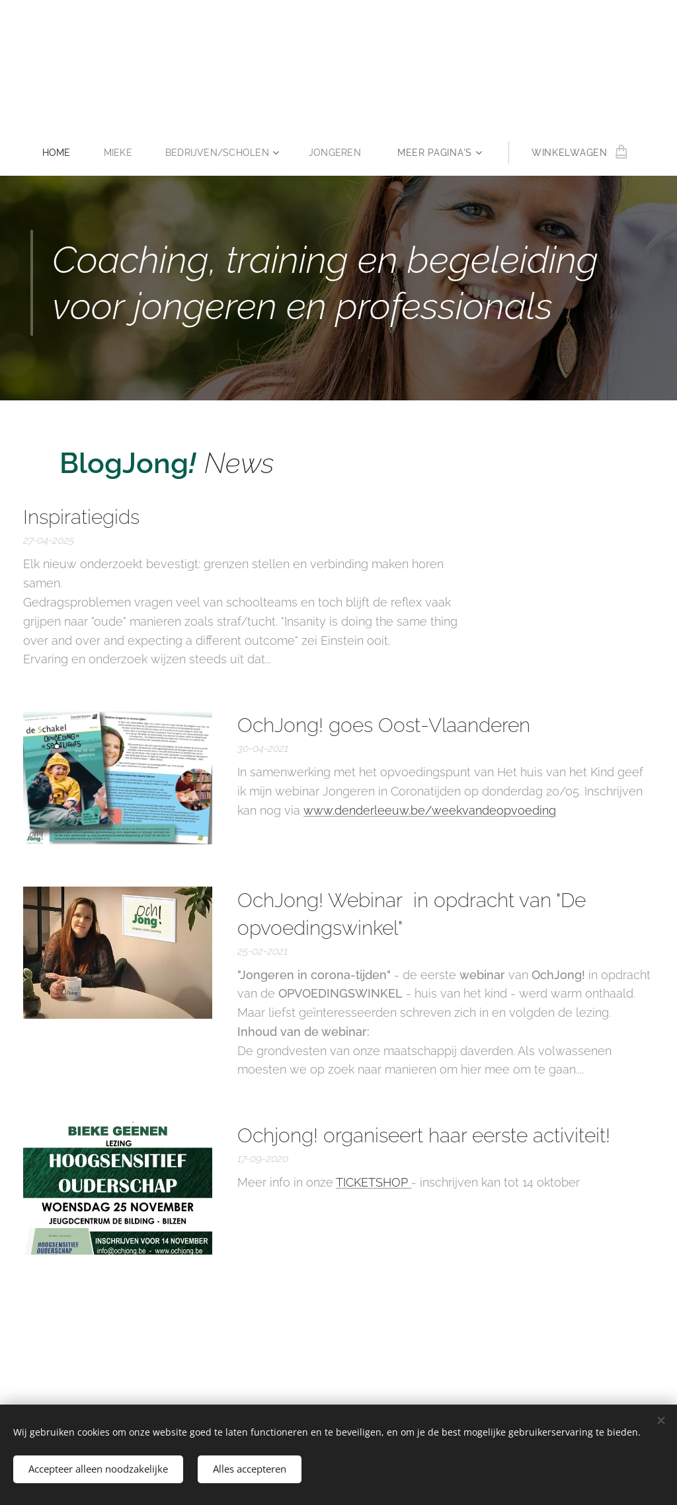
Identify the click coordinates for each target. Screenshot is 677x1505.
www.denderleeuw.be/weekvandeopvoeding (429, 810)
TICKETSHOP (373, 1182)
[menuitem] (60, 152)
